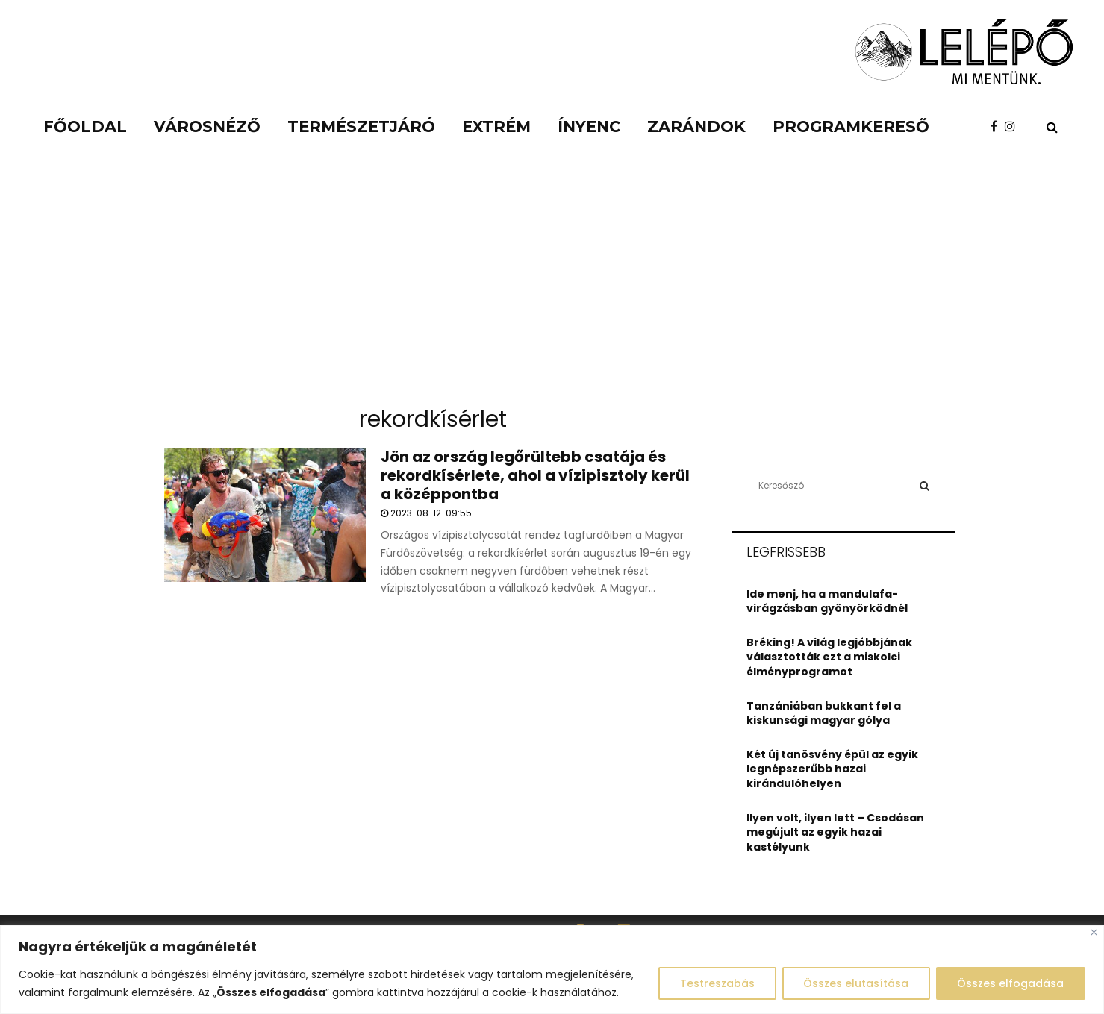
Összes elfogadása (1010, 983)
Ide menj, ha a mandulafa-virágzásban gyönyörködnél (827, 601)
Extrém (496, 126)
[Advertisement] (552, 283)
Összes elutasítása (855, 983)
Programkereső (851, 126)
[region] (552, 969)
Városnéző (207, 126)
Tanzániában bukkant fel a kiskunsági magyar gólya (823, 713)
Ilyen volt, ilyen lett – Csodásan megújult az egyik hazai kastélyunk (835, 832)
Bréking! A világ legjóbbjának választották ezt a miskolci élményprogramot (829, 657)
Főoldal (85, 126)
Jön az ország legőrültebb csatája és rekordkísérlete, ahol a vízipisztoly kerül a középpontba (535, 475)
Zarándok (696, 126)
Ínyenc (589, 126)
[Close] (1094, 932)
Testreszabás (716, 983)
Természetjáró (361, 126)
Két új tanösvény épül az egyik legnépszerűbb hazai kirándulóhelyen (832, 769)
